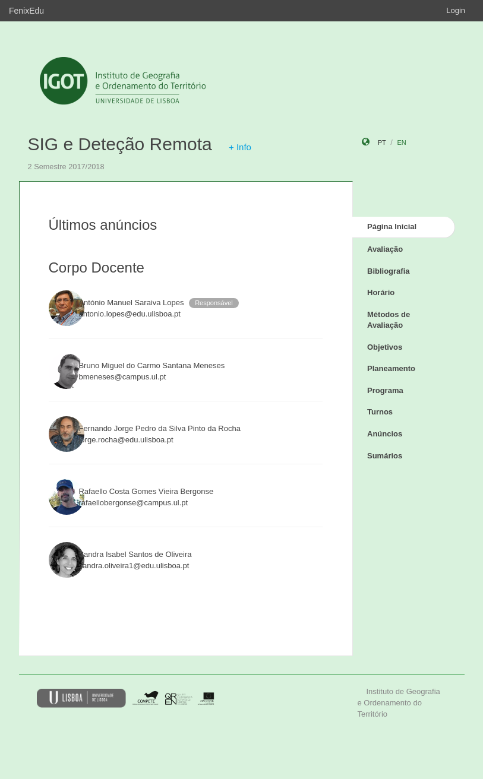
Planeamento (391, 368)
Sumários (384, 455)
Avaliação (385, 249)
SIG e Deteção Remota (120, 144)
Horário (380, 292)
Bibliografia (388, 271)
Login (455, 10)
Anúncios (384, 433)
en (401, 142)
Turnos (380, 411)
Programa (385, 390)
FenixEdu (26, 10)
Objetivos (384, 347)
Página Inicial (391, 226)
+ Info (240, 147)
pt (382, 142)
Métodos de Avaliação (388, 320)
